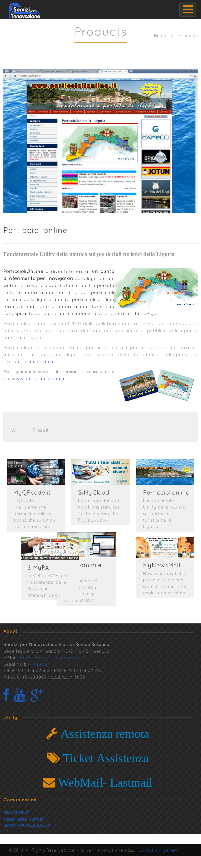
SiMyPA (59, 566)
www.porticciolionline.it (39, 379)
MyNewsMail (161, 563)
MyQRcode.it (32, 493)
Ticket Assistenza (104, 754)
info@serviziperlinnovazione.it (52, 654)
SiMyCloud (93, 493)
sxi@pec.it (38, 661)
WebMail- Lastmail (104, 779)
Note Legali (22, 854)
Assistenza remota (103, 730)
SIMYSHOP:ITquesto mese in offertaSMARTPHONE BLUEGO (26, 815)
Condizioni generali (159, 847)
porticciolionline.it (35, 362)
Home (160, 36)
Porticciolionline (35, 231)
